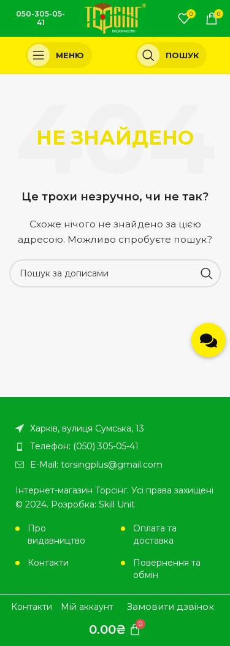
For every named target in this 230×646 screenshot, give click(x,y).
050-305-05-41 (40, 18)
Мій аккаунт (87, 606)
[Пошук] (171, 55)
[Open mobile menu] (59, 55)
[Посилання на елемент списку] (115, 446)
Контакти (48, 562)
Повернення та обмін (167, 568)
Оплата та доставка (155, 534)
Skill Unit (117, 504)
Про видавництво (56, 534)
